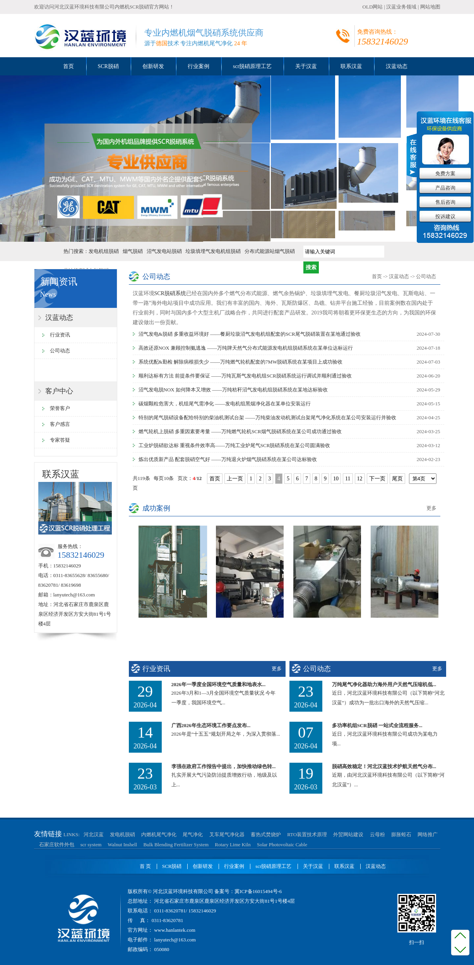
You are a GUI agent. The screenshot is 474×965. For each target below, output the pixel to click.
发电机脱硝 (122, 834)
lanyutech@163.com (74, 595)
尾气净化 (193, 834)
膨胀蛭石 (401, 834)
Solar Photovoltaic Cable (282, 844)
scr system (91, 844)
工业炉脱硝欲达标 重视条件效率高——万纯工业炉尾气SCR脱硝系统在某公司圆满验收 (234, 445)
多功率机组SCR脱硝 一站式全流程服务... (377, 725)
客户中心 (59, 391)
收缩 (412, 154)
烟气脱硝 (133, 251)
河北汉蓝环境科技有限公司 (84, 7)
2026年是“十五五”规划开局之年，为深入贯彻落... (225, 734)
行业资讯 (60, 335)
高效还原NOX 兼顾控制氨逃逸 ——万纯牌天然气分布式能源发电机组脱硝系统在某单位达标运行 (246, 348)
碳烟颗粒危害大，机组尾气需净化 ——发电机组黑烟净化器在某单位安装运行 (225, 403)
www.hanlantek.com (174, 930)
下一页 (377, 479)
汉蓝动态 (396, 66)
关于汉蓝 (306, 66)
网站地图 (430, 7)
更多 (431, 508)
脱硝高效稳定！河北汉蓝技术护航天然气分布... (384, 766)
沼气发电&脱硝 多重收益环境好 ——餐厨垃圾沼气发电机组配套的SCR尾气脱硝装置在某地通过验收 (250, 334)
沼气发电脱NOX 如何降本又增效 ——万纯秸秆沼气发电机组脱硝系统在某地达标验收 (233, 390)
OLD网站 (373, 7)
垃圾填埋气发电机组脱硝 (213, 251)
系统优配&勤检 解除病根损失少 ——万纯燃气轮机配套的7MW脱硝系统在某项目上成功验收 (241, 362)
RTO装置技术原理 (307, 834)
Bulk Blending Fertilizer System (176, 844)
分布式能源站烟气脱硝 (270, 251)
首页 (68, 66)
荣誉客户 (60, 408)
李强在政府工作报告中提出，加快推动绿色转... (223, 766)
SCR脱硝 (108, 66)
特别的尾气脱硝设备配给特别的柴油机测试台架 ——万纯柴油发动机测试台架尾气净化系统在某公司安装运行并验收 (267, 417)
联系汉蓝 (351, 66)
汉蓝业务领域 (401, 7)
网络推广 (428, 834)
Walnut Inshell (122, 844)
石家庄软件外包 (56, 844)
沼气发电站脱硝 (164, 251)
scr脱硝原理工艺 (252, 66)
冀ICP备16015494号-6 (258, 891)
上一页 (235, 479)
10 (336, 479)
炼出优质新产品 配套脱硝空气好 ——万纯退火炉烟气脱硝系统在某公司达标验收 (228, 459)
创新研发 (153, 66)
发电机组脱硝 (104, 251)
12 (360, 479)
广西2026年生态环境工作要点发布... (211, 725)
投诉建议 (445, 216)
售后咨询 (445, 202)
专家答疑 (60, 440)
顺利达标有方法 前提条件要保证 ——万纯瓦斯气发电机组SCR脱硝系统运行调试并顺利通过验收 (245, 376)
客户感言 (60, 424)
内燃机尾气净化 (158, 834)
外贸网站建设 (348, 834)
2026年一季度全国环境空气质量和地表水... (218, 684)
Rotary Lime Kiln (232, 844)
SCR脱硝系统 (170, 293)
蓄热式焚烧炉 (266, 834)
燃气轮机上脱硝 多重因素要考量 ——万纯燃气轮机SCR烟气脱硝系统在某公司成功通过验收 (240, 431)
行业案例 (198, 66)
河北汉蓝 (94, 834)
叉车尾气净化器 (227, 834)
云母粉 (377, 834)
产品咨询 (445, 188)
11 (347, 479)
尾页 (397, 479)
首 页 (145, 866)
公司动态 (60, 351)
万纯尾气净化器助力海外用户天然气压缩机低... (384, 684)
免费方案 (445, 173)
